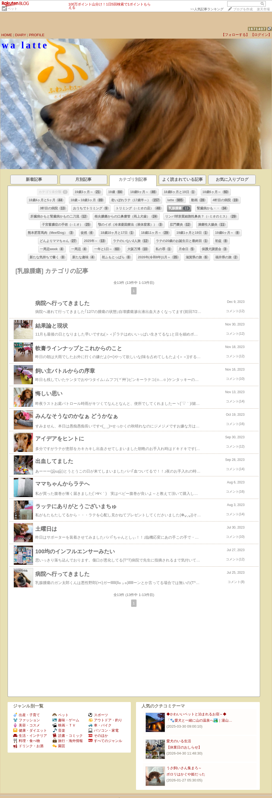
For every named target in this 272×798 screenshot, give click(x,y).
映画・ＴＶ (64, 725)
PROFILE (37, 35)
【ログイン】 (261, 35)
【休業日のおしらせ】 (184, 747)
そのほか (98, 736)
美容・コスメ (26, 725)
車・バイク (100, 725)
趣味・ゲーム (65, 720)
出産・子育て (26, 715)
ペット (12, 9)
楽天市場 (263, 9)
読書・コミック (67, 736)
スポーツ (98, 715)
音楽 (58, 730)
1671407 (257, 29)
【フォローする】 (235, 35)
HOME (6, 35)
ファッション (26, 720)
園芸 (58, 746)
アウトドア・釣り (105, 720)
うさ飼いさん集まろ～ (184, 768)
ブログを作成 (243, 9)
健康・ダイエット (30, 730)
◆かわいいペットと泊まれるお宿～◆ (196, 714)
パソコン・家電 (103, 730)
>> (206, 9)
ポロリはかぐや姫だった (185, 774)
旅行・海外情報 (67, 741)
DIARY (20, 35)
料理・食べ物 (26, 741)
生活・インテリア (30, 736)
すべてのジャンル (105, 741)
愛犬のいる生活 (178, 741)
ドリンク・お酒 (28, 746)
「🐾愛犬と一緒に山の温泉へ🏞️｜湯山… (199, 720)
